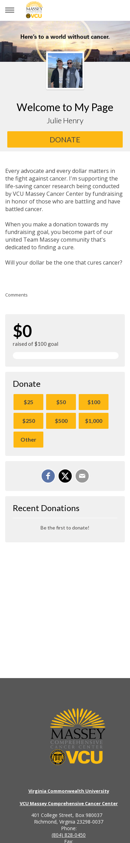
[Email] (82, 476)
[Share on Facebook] (48, 476)
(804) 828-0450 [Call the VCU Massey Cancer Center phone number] (69, 835)
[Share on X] (65, 476)
